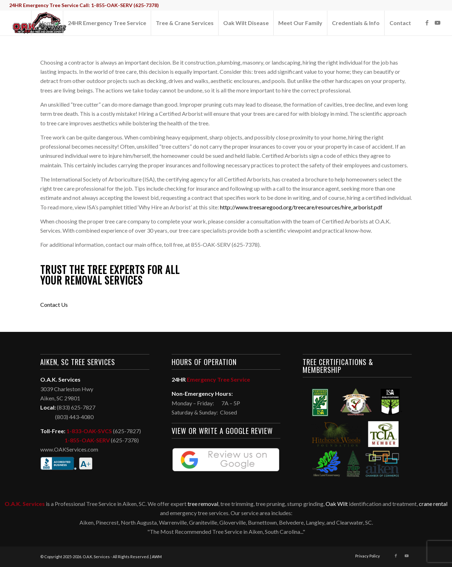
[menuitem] (47, 23)
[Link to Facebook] (427, 22)
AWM (157, 556)
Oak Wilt (337, 503)
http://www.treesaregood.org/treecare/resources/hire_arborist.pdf (301, 207)
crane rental (433, 503)
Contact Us (54, 304)
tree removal (203, 503)
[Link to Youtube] (437, 22)
